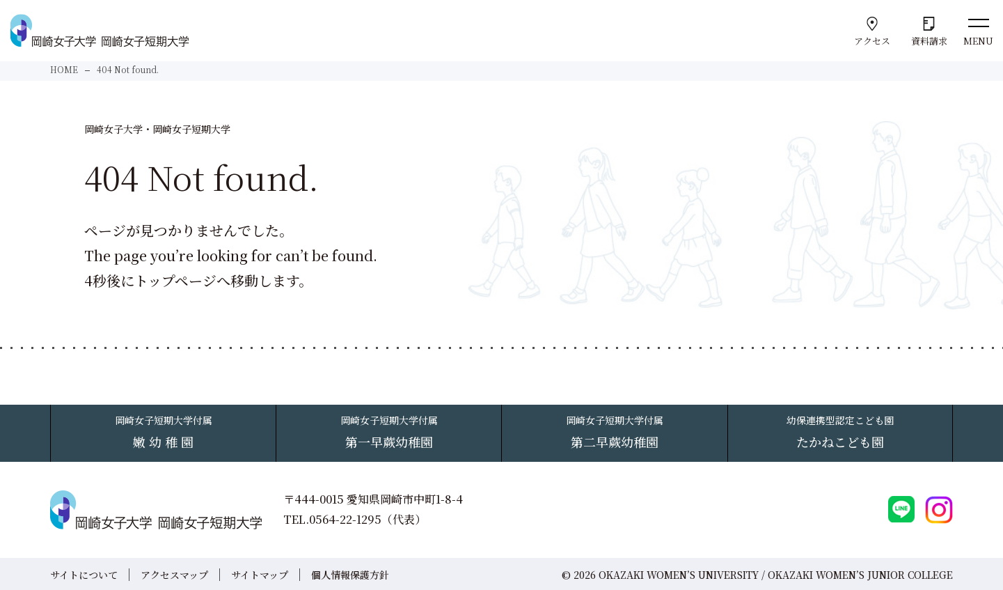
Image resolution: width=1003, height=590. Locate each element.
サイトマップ (259, 574)
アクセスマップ (174, 574)
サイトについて (84, 574)
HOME (64, 69)
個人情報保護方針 (350, 574)
